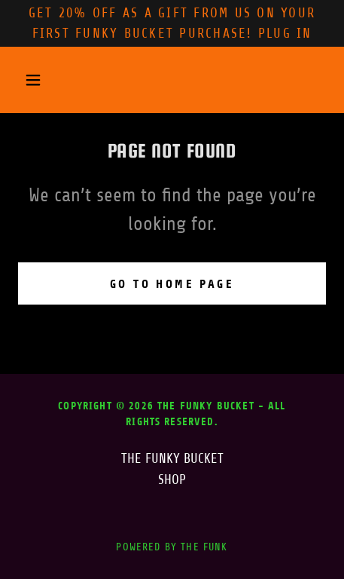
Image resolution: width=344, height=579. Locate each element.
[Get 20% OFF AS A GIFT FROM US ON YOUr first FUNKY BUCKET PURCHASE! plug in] (172, 23)
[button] (41, 80)
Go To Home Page (172, 284)
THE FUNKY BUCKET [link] (172, 458)
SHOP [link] (172, 479)
